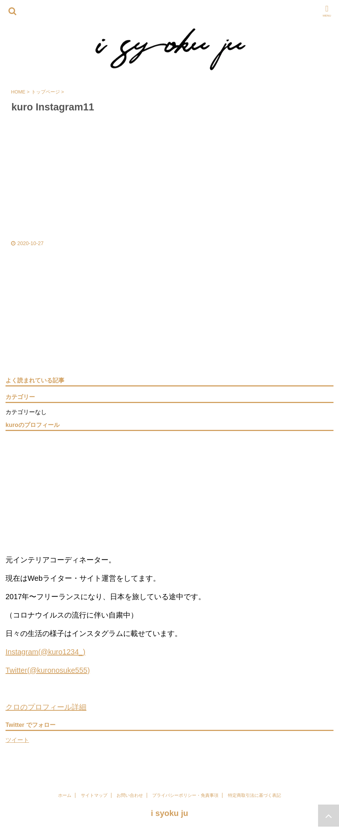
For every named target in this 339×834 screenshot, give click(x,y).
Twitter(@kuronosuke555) (48, 670)
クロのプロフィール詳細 (46, 707)
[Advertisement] (166, 320)
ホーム (64, 795)
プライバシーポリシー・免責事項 (185, 795)
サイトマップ (94, 795)
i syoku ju (169, 813)
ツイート (17, 740)
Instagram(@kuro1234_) (45, 652)
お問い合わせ (130, 795)
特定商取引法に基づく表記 (254, 795)
